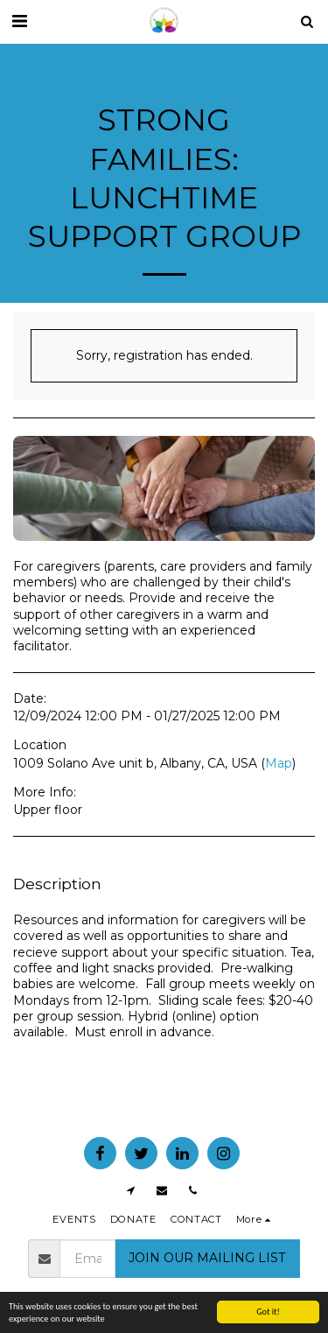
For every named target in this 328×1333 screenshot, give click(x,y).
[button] (19, 21)
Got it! (268, 1311)
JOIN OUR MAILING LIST (207, 1258)
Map (278, 763)
